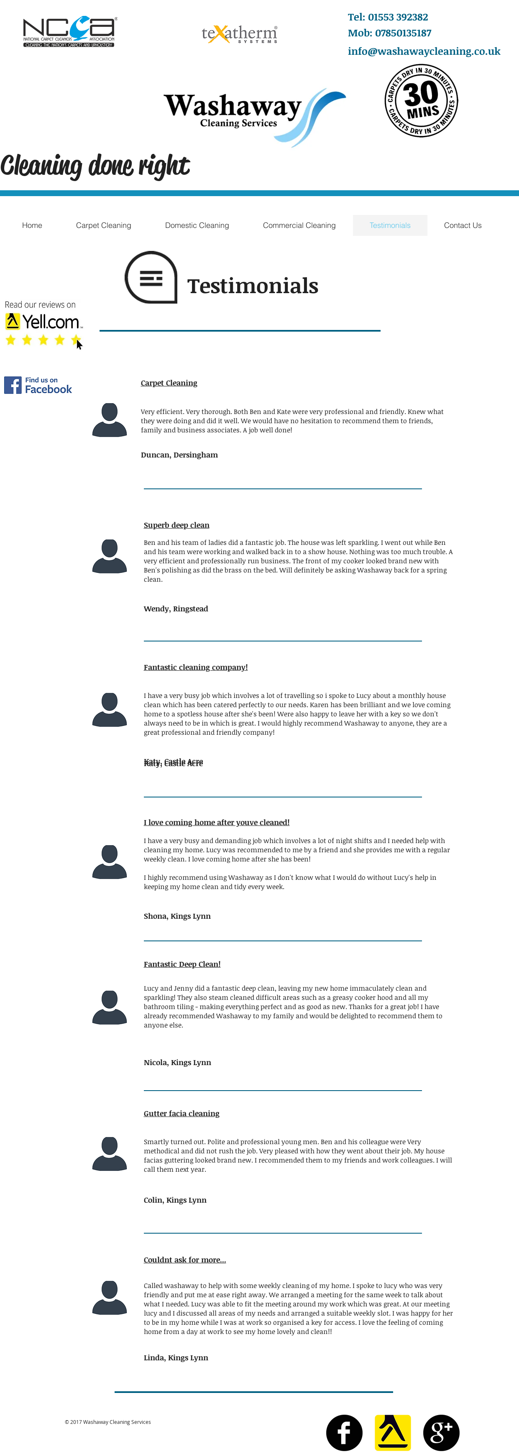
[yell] (393, 1432)
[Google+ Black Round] (441, 1432)
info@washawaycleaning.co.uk (424, 51)
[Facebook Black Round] (344, 1432)
